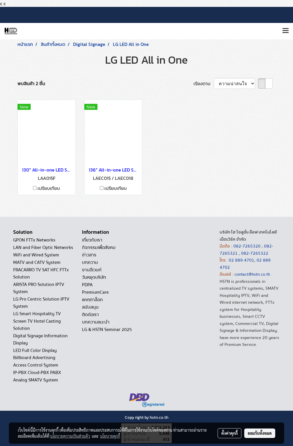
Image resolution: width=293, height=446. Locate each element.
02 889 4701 (241, 260)
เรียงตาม (204, 83)
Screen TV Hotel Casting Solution (37, 325)
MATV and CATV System (36, 262)
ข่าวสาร (89, 255)
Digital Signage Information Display (40, 339)
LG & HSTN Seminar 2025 (107, 329)
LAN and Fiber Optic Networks (43, 247)
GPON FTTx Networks (34, 240)
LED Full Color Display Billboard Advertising (35, 354)
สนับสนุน (90, 307)
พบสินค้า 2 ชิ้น (31, 83)
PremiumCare (95, 292)
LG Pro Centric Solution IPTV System (41, 302)
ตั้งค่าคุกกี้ (229, 433)
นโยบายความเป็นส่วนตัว (70, 436)
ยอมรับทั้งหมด (260, 433)
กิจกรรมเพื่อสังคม (99, 247)
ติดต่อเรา (90, 314)
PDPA (87, 285)
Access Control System (35, 365)
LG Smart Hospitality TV (37, 314)
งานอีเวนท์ (91, 270)
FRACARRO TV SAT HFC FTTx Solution (41, 273)
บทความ (90, 262)
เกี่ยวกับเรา (92, 240)
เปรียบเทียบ (49, 188)
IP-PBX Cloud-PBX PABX (37, 372)
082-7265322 (254, 253)
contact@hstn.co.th (252, 274)
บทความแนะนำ (96, 322)
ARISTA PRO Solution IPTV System (38, 288)
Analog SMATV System (35, 380)
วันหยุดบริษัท (94, 277)
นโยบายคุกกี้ (110, 436)
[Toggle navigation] (285, 31)
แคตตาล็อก (92, 299)
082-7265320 (247, 246)
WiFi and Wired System (36, 255)
